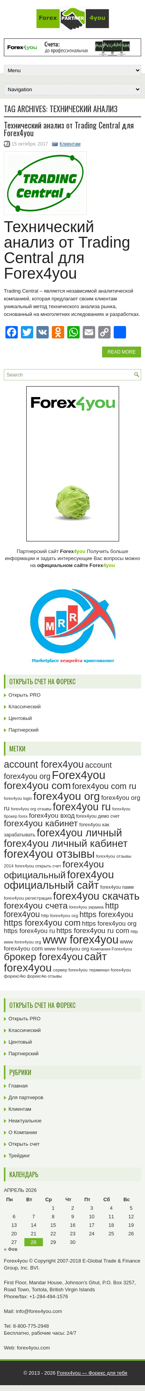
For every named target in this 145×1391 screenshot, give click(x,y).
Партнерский (24, 730)
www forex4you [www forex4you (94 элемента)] (81, 939)
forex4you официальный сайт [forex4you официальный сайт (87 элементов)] (59, 880)
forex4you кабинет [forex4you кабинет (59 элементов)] (41, 823)
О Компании (23, 1132)
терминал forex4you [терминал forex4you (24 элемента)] (110, 970)
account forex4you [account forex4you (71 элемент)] (44, 764)
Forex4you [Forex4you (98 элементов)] (79, 774)
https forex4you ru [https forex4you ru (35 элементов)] (29, 930)
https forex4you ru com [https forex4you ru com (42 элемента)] (93, 930)
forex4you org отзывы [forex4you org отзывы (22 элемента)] (31, 809)
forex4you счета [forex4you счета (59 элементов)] (36, 905)
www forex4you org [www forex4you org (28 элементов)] (66, 949)
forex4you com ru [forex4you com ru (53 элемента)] (104, 786)
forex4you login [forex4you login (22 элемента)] (18, 798)
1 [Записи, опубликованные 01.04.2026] (53, 1208)
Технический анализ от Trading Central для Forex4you (69, 129)
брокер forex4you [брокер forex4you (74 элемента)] (43, 956)
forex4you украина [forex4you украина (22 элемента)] (86, 907)
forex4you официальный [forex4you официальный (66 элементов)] (54, 869)
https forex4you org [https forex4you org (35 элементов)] (109, 923)
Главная (18, 1086)
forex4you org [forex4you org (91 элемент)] (66, 796)
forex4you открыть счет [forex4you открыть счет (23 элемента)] (38, 866)
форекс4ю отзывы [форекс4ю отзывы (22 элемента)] (44, 976)
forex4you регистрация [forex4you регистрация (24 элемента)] (28, 898)
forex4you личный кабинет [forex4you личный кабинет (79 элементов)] (66, 843)
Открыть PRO (25, 695)
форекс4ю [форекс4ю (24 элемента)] (15, 976)
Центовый (20, 718)
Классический (25, 706)
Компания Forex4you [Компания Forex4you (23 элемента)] (111, 949)
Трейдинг (19, 1156)
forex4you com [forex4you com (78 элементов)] (37, 785)
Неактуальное (25, 1121)
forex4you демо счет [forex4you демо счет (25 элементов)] (98, 816)
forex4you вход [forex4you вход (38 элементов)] (52, 815)
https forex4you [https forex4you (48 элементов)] (106, 914)
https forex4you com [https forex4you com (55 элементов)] (42, 923)
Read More (121, 352)
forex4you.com (33, 1348)
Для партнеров (26, 1097)
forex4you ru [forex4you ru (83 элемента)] (82, 807)
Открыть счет (24, 1144)
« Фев (10, 1249)
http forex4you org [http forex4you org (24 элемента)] (59, 915)
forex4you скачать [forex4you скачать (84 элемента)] (96, 896)
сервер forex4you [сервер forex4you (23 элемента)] (70, 970)
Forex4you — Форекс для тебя (92, 1373)
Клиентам (70, 144)
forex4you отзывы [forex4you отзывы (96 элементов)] (49, 854)
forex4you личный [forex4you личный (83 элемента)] (79, 833)
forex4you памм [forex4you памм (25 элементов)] (117, 887)
